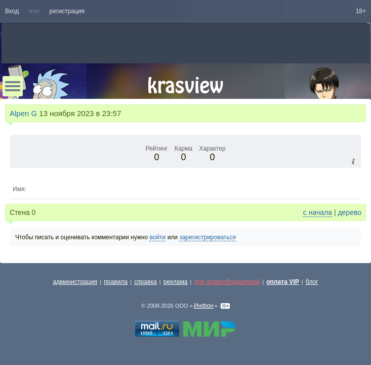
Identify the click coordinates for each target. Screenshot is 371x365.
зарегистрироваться (207, 237)
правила (116, 281)
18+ (361, 11)
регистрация (67, 11)
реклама (175, 281)
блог (312, 281)
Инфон (204, 305)
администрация (75, 281)
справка (145, 281)
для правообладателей (227, 281)
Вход (12, 11)
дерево (349, 212)
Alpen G (23, 113)
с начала (317, 212)
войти (157, 237)
